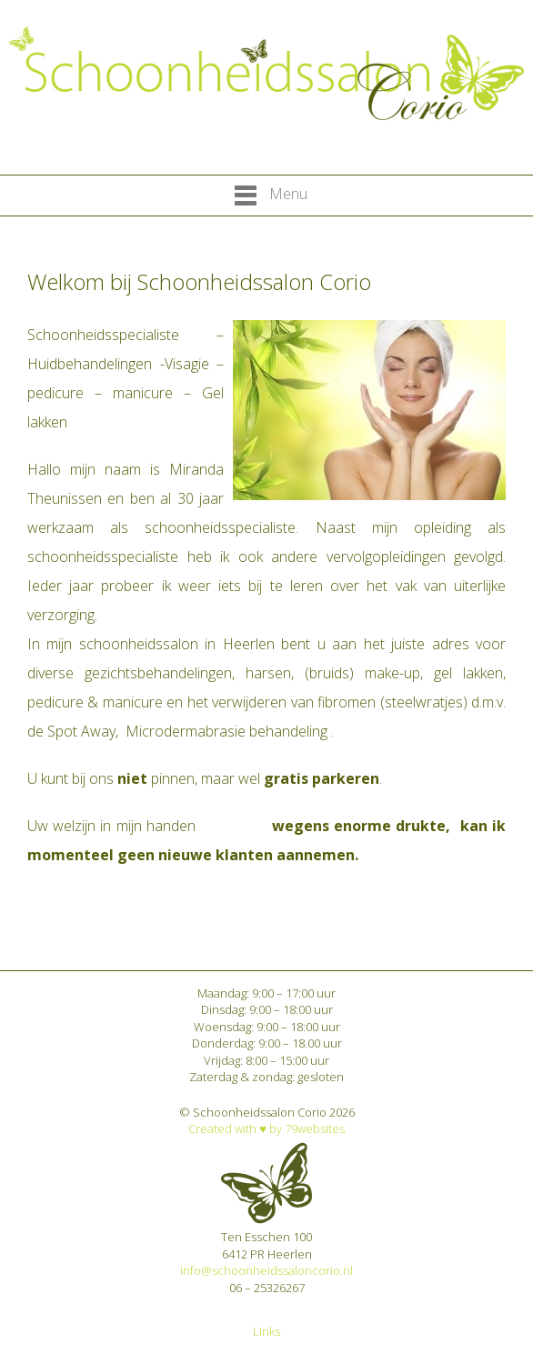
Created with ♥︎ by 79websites (266, 1128)
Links (266, 1331)
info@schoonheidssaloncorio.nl (266, 1270)
